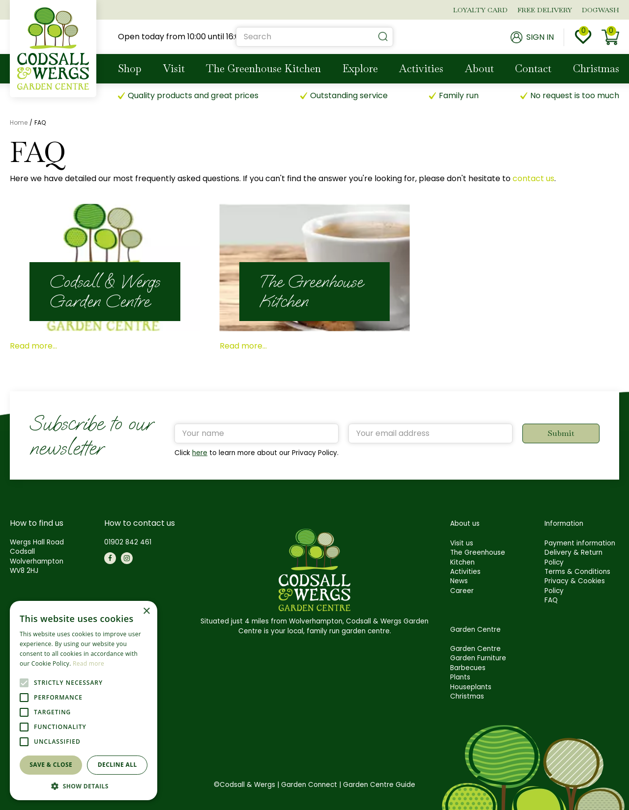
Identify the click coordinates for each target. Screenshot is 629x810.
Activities (465, 571)
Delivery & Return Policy (573, 557)
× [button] (146, 611)
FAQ (551, 600)
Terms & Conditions (577, 571)
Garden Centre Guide (379, 784)
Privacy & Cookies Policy (574, 585)
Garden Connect (309, 784)
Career (462, 590)
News (459, 581)
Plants (460, 677)
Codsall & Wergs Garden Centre (104, 291)
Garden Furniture (478, 658)
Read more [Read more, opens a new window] (88, 663)
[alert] (83, 700)
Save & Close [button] (50, 764)
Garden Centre (475, 648)
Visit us (461, 543)
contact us (533, 178)
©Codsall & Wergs (244, 784)
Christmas (467, 696)
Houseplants (470, 687)
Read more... (33, 345)
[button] (83, 785)
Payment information (579, 543)
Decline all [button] (117, 764)
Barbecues (468, 668)
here (199, 453)
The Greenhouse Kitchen (311, 291)
